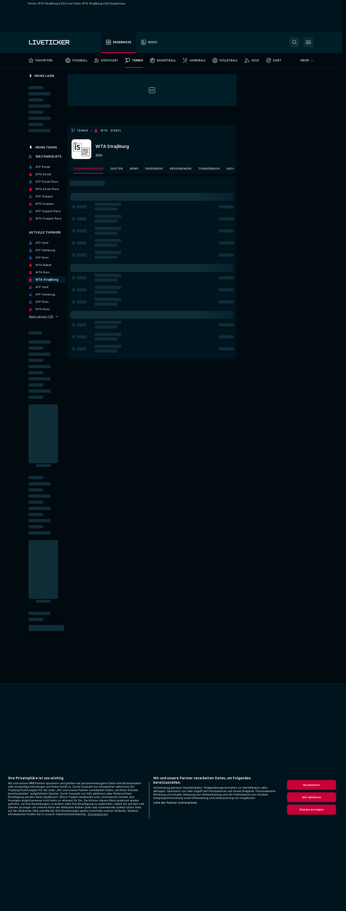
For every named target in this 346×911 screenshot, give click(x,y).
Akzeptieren (311, 785)
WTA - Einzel (111, 130)
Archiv (232, 168)
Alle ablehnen (311, 797)
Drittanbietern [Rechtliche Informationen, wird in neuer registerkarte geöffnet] (98, 814)
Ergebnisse (154, 168)
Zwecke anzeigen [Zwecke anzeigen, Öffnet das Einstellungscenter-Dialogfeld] (312, 809)
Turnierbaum (209, 168)
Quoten (116, 168)
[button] (295, 42)
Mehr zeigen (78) (43, 316)
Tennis (82, 130)
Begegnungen (180, 168)
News (134, 168)
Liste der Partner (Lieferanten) (175, 802)
